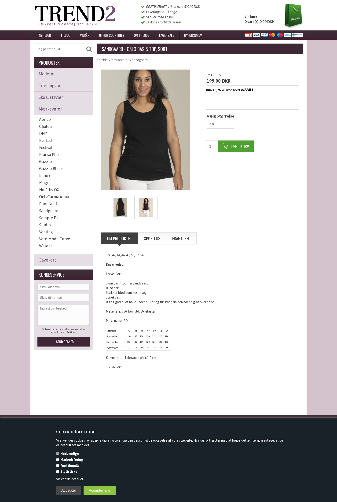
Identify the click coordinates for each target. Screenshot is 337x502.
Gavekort (47, 260)
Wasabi (45, 246)
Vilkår (84, 35)
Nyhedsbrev (193, 35)
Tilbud (65, 35)
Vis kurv (251, 16)
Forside (102, 60)
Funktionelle (70, 466)
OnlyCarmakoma (54, 196)
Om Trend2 (142, 35)
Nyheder (45, 35)
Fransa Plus (49, 154)
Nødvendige (69, 454)
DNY (43, 133)
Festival (45, 147)
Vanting (46, 231)
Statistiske (68, 471)
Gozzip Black (50, 168)
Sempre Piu (49, 217)
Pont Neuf (48, 203)
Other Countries (111, 35)
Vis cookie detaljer (69, 479)
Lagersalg (167, 35)
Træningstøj (50, 85)
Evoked (45, 140)
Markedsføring (71, 459)
